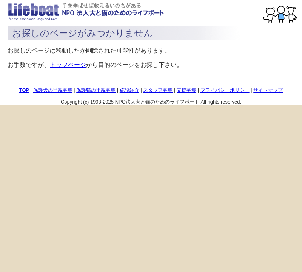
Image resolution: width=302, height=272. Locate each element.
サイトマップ (268, 90)
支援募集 (186, 90)
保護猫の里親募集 (96, 90)
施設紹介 (129, 90)
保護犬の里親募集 (52, 90)
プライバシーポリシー (225, 90)
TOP (24, 90)
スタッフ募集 (158, 90)
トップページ (68, 65)
